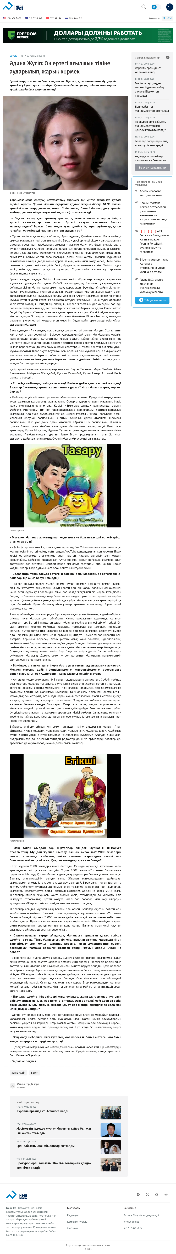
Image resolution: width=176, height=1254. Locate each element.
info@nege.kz (131, 1221)
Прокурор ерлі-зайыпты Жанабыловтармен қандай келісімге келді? (150, 126)
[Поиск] (143, 7)
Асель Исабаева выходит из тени (151, 193)
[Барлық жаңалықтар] (168, 57)
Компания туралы (77, 1221)
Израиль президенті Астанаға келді (148, 70)
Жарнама (72, 1228)
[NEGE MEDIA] (13, 6)
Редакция (73, 1215)
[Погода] (167, 18)
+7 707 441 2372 (133, 1228)
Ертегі (34, 1072)
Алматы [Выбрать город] (154, 18)
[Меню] (169, 7)
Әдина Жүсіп (18, 1072)
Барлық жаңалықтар (152, 167)
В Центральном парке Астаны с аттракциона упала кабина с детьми (154, 266)
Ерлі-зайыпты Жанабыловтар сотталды (152, 108)
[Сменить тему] (156, 7)
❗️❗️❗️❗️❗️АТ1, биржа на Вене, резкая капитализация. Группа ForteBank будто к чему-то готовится (154, 241)
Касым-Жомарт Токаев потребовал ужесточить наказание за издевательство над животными (153, 213)
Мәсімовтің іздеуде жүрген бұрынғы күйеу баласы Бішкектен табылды (149, 89)
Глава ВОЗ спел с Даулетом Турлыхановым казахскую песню (151, 286)
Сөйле (13, 55)
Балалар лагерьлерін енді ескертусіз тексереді (151, 143)
